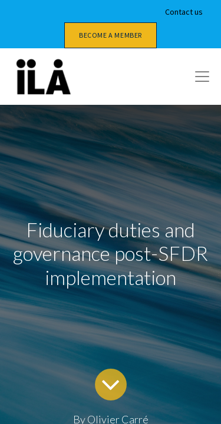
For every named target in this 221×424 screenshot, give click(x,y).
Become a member (110, 35)
